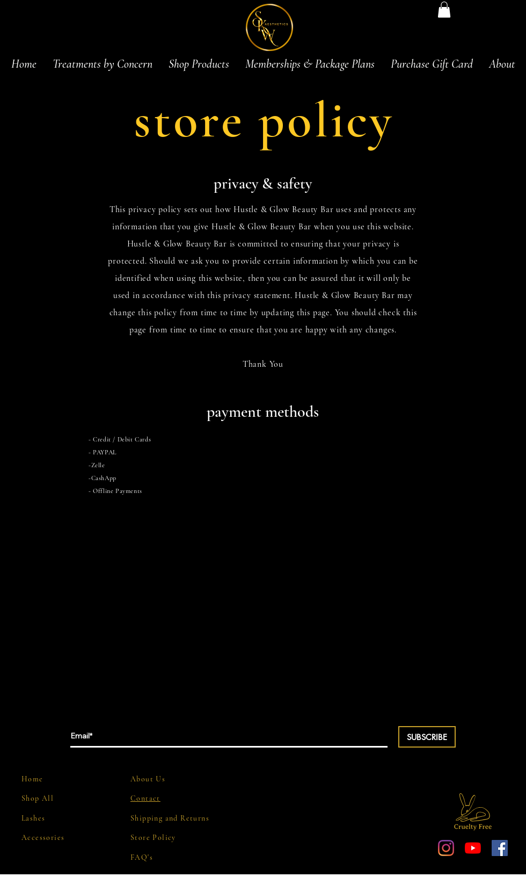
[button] (444, 10)
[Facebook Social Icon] (500, 848)
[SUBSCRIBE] (427, 737)
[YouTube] (473, 848)
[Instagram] (446, 848)
